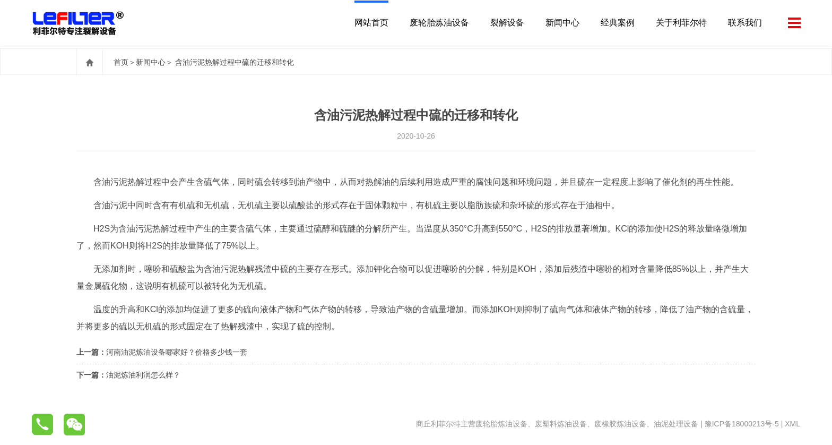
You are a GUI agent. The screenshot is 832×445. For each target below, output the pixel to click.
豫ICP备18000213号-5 (742, 424)
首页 (121, 62)
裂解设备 (505, 23)
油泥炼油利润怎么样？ (143, 375)
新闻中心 (560, 23)
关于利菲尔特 (678, 23)
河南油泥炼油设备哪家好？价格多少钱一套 (176, 352)
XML (792, 424)
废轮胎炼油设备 (436, 23)
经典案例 (615, 23)
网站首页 (369, 23)
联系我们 (742, 23)
